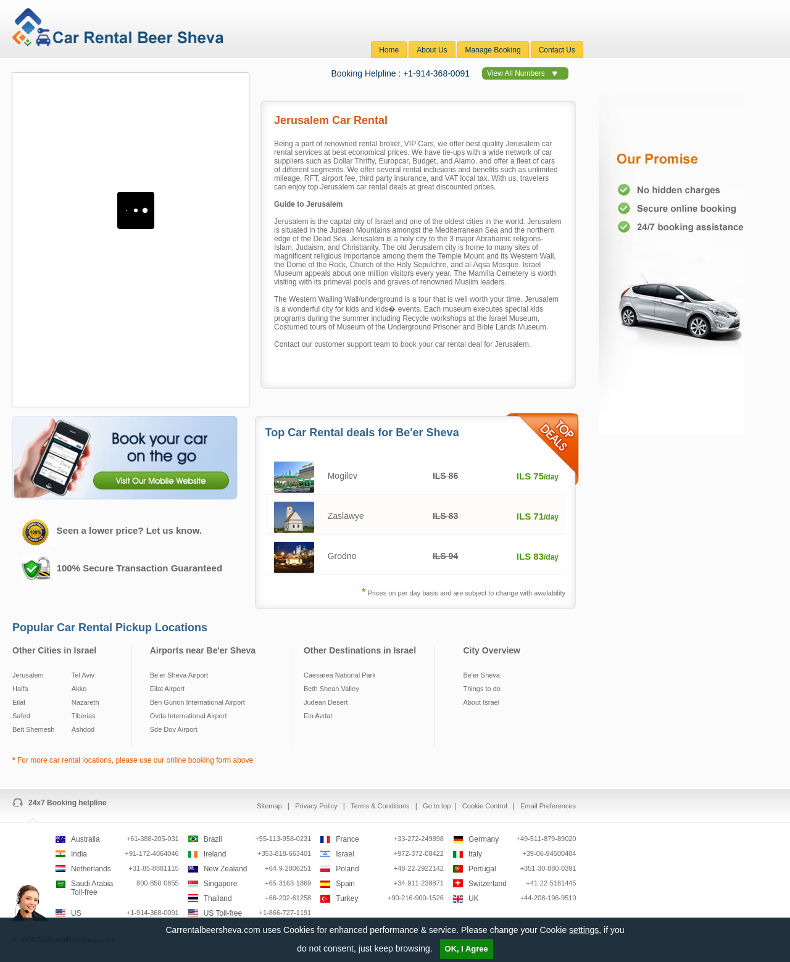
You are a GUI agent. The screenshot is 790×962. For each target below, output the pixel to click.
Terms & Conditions (381, 806)
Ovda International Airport (188, 715)
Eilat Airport (167, 688)
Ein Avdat (318, 715)
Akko (79, 688)
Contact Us (557, 50)
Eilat (18, 702)
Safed (21, 715)
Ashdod (83, 729)
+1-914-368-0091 (436, 73)
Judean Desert (326, 702)
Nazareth (85, 702)
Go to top (437, 806)
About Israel (481, 702)
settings (584, 930)
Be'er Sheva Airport (179, 675)
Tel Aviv (83, 675)
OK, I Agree (466, 948)
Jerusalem (28, 675)
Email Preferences (548, 806)
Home (389, 50)
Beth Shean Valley (331, 688)
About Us (432, 50)
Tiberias (84, 715)
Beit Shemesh (33, 729)
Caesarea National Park (340, 675)
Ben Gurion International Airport (197, 702)
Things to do (482, 688)
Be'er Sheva (481, 675)
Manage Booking (493, 50)
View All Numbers (516, 73)
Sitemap (270, 806)
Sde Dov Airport (174, 729)
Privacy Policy (317, 806)
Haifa (20, 688)
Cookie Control (485, 806)
